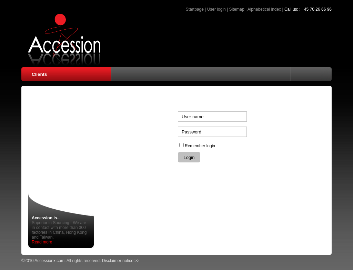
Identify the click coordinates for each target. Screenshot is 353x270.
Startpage (195, 9)
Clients (39, 74)
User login (216, 9)
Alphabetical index (264, 9)
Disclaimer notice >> (121, 260)
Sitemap (236, 9)
